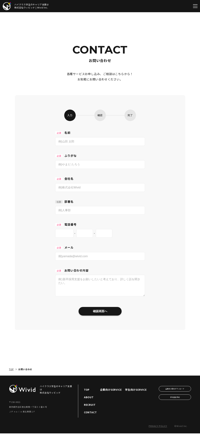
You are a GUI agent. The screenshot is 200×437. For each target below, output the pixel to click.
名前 (62, 132)
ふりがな (66, 155)
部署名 (64, 201)
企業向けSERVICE (111, 393)
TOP (11, 372)
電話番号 (66, 224)
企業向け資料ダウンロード (174, 392)
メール (64, 247)
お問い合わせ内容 (72, 270)
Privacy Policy (158, 429)
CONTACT (90, 416)
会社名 (64, 178)
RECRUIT (90, 408)
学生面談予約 (175, 401)
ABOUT (89, 401)
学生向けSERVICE (136, 393)
